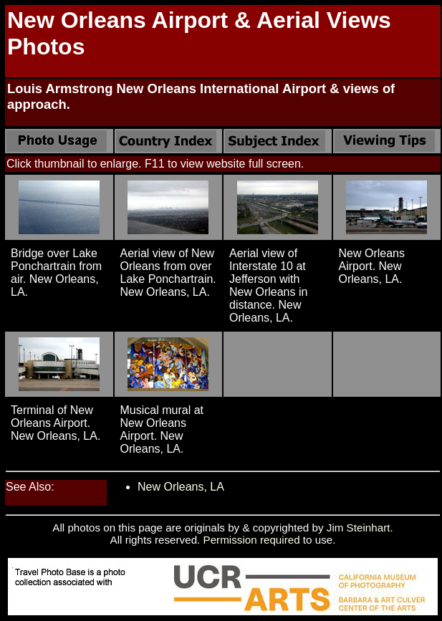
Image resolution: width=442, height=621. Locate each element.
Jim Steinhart (358, 527)
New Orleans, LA (181, 487)
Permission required (251, 540)
